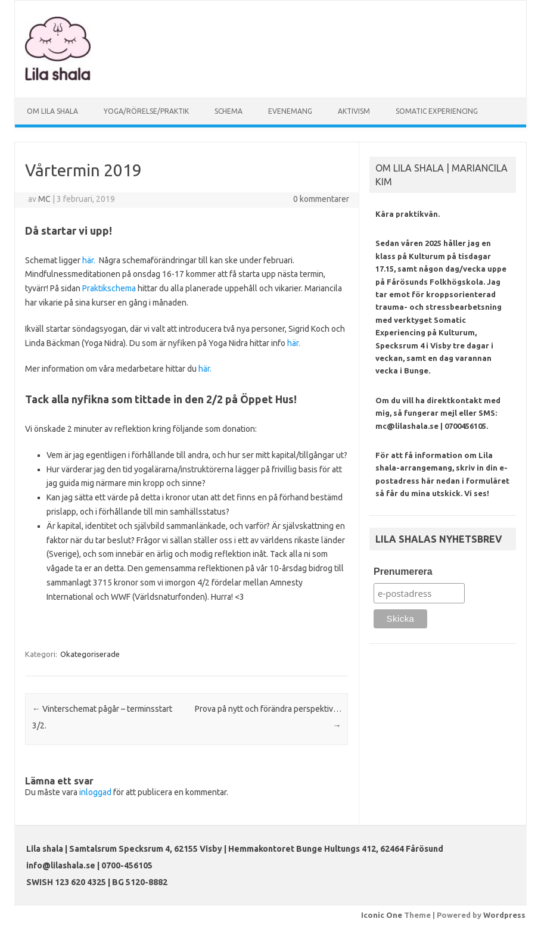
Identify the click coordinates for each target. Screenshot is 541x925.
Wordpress (504, 915)
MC (44, 199)
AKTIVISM (354, 111)
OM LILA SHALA (52, 111)
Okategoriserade (90, 654)
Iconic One (381, 915)
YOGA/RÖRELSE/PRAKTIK (146, 111)
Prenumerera (403, 571)
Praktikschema (109, 288)
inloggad (95, 792)
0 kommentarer (321, 199)
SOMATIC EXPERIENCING (437, 111)
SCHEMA (228, 111)
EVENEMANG (290, 111)
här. (88, 260)
